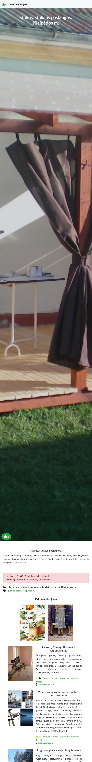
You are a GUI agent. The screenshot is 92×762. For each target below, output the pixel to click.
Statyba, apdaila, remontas (56, 678)
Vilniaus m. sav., (46, 743)
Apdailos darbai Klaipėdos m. (21, 590)
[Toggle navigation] (86, 4)
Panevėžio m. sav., (46, 684)
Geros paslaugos (14, 4)
